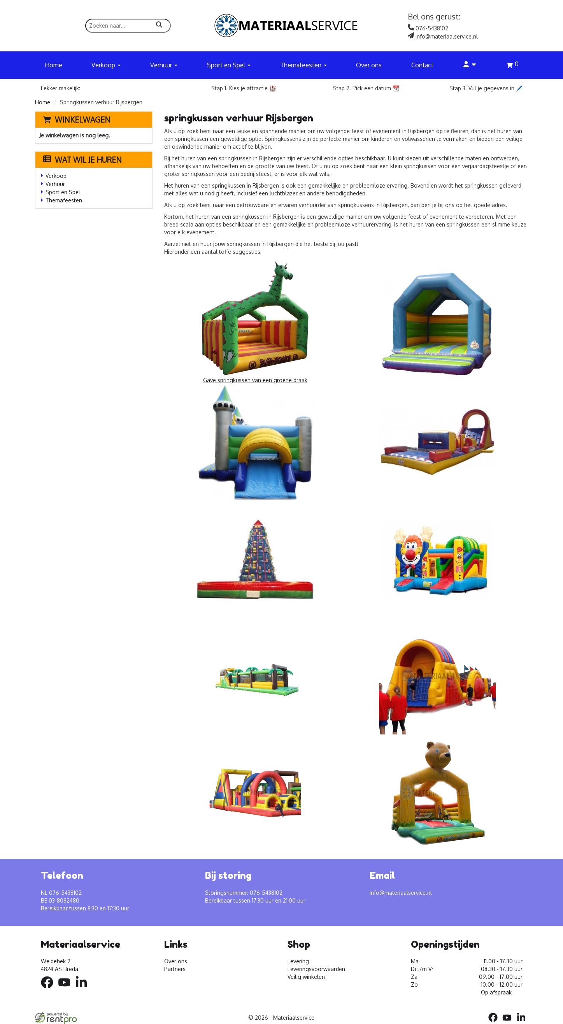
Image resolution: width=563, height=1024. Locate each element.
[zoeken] (159, 25)
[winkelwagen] (513, 66)
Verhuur (55, 184)
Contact (422, 65)
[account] (470, 65)
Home (53, 65)
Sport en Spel (63, 192)
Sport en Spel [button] (229, 65)
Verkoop (56, 175)
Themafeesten (64, 200)
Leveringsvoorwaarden (316, 969)
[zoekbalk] (128, 26)
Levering (298, 961)
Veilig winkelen (306, 976)
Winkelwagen (82, 119)
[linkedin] (83, 989)
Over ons (369, 65)
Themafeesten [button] (303, 65)
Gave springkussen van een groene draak (255, 321)
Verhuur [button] (163, 65)
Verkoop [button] (106, 65)
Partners (175, 969)
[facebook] (49, 989)
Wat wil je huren (82, 159)
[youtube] (66, 989)
